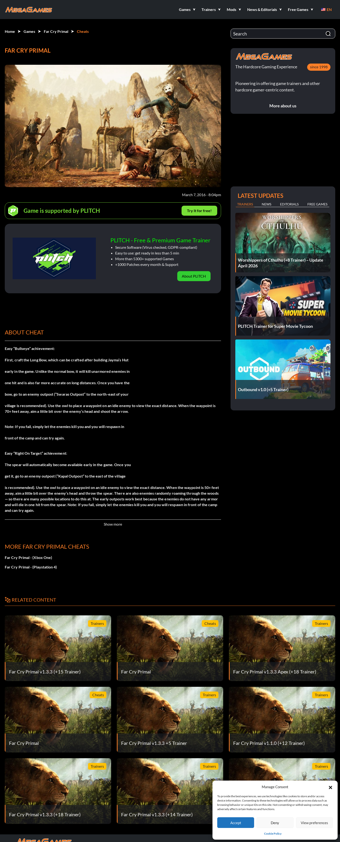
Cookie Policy (272, 833)
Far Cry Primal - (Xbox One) (28, 557)
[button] (330, 786)
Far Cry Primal (56, 31)
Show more (113, 524)
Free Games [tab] (317, 204)
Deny (275, 823)
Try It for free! (199, 210)
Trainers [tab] (245, 204)
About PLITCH (194, 276)
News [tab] (266, 204)
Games (29, 31)
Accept (235, 823)
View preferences (314, 823)
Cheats (83, 31)
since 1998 (319, 67)
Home (10, 31)
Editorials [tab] (289, 204)
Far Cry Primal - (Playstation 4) (31, 567)
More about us (282, 105)
